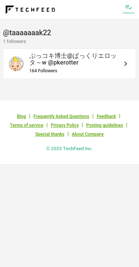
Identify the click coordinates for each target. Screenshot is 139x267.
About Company (88, 134)
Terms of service (26, 125)
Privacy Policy (65, 125)
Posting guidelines (104, 125)
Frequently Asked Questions (61, 116)
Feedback (106, 116)
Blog (21, 116)
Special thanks (49, 134)
